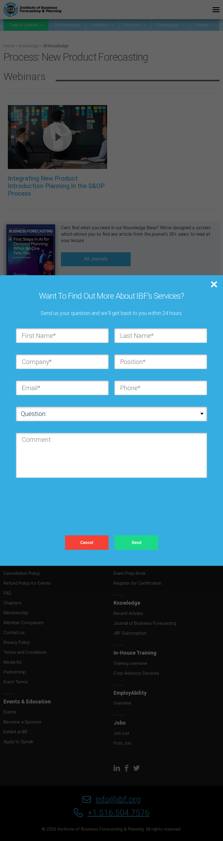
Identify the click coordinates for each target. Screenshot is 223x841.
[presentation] (60, 500)
